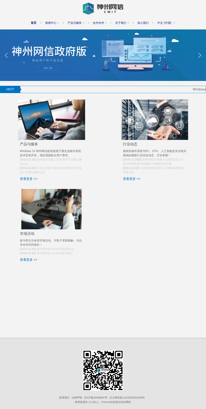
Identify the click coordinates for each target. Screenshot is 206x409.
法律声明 (77, 397)
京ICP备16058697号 (95, 397)
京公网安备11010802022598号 (127, 397)
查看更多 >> (28, 178)
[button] (6, 55)
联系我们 (64, 397)
